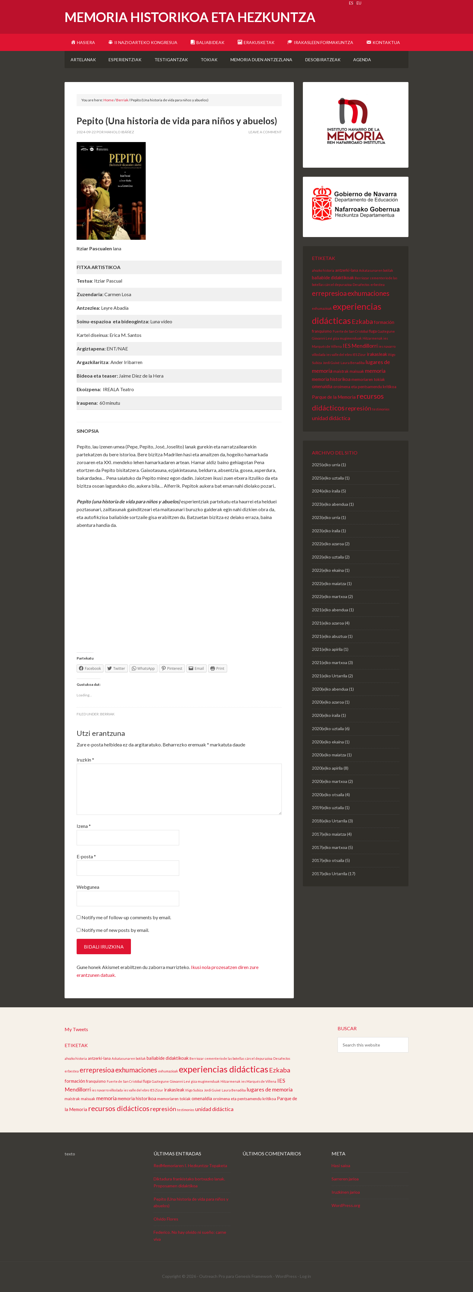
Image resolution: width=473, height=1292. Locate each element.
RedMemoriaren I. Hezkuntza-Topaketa (190, 1165)
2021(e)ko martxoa (329, 662)
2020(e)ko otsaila (328, 794)
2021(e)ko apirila (327, 649)
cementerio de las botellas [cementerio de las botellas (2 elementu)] (224, 1058)
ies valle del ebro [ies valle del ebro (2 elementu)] (339, 354)
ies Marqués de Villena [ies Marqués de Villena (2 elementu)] (258, 1081)
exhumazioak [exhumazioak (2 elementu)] (322, 308)
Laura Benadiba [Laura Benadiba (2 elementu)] (353, 363)
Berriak (107, 714)
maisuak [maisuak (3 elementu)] (357, 371)
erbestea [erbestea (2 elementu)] (377, 285)
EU (359, 3)
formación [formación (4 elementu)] (384, 322)
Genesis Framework (253, 1276)
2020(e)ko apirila (327, 768)
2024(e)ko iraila (326, 490)
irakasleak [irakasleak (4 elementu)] (377, 354)
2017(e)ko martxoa (329, 847)
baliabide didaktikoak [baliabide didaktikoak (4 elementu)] (333, 277)
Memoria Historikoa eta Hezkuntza (190, 17)
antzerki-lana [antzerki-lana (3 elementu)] (346, 270)
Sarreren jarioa (345, 1178)
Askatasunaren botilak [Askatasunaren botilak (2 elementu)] (376, 270)
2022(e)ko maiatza (329, 583)
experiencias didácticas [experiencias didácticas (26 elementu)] (223, 1069)
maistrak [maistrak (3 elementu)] (341, 371)
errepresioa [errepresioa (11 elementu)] (329, 293)
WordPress (286, 1276)
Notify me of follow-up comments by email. (126, 917)
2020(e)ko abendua (330, 689)
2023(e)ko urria (326, 517)
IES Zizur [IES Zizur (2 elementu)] (359, 354)
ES (351, 3)
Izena (84, 826)
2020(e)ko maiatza (329, 754)
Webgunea (88, 887)
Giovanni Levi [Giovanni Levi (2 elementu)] (322, 338)
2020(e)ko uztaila (328, 728)
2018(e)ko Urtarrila (329, 820)
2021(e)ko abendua (330, 609)
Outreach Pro (212, 1276)
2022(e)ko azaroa (328, 543)
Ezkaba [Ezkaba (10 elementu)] (362, 321)
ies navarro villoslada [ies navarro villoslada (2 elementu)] (107, 1090)
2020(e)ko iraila (326, 715)
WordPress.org (346, 1205)
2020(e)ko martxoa (329, 781)
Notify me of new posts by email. (115, 930)
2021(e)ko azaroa (328, 622)
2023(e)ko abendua (330, 504)
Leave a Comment (265, 132)
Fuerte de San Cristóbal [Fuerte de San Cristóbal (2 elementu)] (350, 331)
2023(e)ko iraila (326, 530)
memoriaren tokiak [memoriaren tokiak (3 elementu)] (368, 379)
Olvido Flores (166, 1218)
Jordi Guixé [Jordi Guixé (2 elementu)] (331, 363)
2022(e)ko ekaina (328, 570)
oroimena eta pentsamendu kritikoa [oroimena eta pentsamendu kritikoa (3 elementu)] (364, 386)
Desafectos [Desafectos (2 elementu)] (361, 285)
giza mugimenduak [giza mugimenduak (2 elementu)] (347, 338)
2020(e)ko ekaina (328, 741)
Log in (305, 1276)
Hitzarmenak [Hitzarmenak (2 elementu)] (373, 338)
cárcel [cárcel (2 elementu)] (329, 285)
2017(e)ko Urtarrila (329, 873)
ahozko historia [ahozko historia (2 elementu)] (323, 270)
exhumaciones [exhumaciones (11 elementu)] (368, 293)
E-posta (86, 856)
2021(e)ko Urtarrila (329, 675)
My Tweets (76, 1029)
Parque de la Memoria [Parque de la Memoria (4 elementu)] (334, 397)
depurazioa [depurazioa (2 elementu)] (343, 285)
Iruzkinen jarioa (346, 1192)
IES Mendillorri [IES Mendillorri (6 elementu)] (360, 345)
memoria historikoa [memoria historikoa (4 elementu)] (331, 379)
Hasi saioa (341, 1165)
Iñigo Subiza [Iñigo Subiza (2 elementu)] (194, 1090)
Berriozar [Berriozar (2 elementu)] (362, 278)
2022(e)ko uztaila (328, 556)
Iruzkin (85, 759)
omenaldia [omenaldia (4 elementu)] (322, 386)
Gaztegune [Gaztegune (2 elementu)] (386, 331)
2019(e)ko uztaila (328, 807)
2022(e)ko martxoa (329, 596)
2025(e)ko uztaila (328, 477)
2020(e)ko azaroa (328, 702)
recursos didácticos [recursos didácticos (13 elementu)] (118, 1108)
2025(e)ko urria (326, 464)
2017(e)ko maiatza (329, 834)
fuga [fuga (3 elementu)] (373, 331)
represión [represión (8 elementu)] (358, 408)
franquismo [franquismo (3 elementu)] (322, 331)
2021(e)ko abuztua (329, 636)
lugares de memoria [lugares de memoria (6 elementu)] (270, 1089)
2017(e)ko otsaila (328, 860)
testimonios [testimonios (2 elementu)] (380, 409)
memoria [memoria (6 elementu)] (375, 370)
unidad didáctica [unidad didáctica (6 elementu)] (331, 418)
